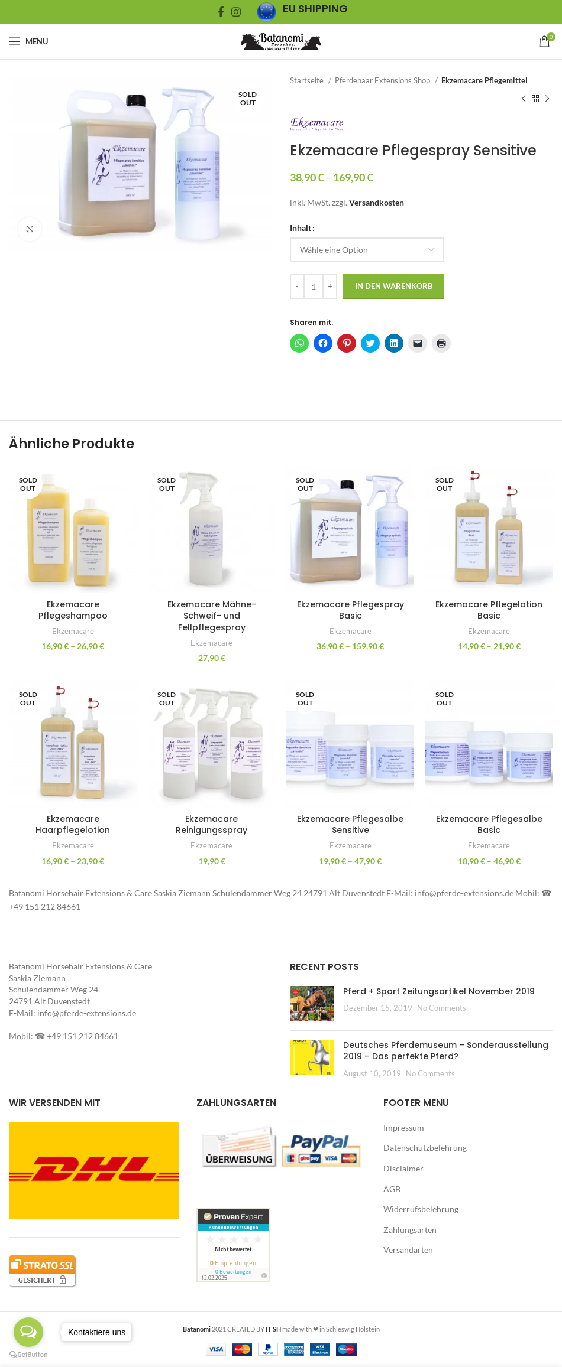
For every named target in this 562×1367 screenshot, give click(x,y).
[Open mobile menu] (28, 41)
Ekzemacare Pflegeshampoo (72, 609)
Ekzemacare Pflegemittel (484, 80)
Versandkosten (376, 202)
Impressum (403, 1127)
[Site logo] (281, 40)
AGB (391, 1188)
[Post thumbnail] (312, 1003)
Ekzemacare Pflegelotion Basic (489, 609)
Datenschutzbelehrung (425, 1148)
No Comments (441, 1007)
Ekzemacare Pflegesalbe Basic (490, 824)
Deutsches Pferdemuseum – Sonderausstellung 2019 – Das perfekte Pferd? (445, 1050)
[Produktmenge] (313, 286)
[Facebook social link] (221, 12)
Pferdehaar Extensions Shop (383, 80)
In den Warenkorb (393, 286)
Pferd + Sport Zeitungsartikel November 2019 (439, 991)
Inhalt (300, 228)
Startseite (307, 80)
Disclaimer (403, 1168)
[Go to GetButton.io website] (28, 1355)
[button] (140, 162)
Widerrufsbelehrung (420, 1208)
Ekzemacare (72, 630)
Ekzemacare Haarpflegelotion (72, 824)
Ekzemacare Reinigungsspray (211, 824)
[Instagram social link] (236, 12)
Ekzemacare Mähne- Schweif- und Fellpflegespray (211, 614)
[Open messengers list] (28, 1332)
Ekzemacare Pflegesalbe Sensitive (351, 824)
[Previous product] (523, 99)
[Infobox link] (302, 12)
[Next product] (547, 99)
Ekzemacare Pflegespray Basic (350, 609)
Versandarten (408, 1250)
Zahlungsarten (410, 1229)
